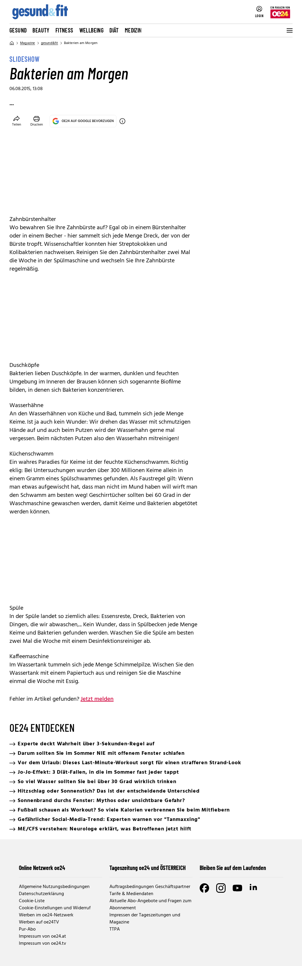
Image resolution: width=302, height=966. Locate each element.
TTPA (114, 929)
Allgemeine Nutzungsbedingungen (54, 887)
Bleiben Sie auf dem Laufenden (233, 867)
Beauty (40, 30)
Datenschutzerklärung (41, 894)
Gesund (18, 30)
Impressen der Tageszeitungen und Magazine (144, 918)
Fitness (64, 30)
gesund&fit (49, 43)
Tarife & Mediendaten (131, 894)
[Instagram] (221, 888)
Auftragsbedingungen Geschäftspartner (149, 887)
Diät (114, 30)
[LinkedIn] (254, 888)
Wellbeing (91, 30)
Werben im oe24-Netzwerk (46, 915)
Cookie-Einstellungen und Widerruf (55, 908)
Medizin (133, 30)
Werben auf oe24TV (39, 922)
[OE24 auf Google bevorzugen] (122, 121)
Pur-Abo (27, 929)
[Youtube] (237, 888)
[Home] (11, 43)
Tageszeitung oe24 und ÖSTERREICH (147, 867)
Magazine (27, 43)
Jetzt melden (97, 699)
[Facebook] (204, 888)
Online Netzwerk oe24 (42, 867)
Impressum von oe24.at (42, 936)
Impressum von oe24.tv (42, 943)
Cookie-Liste (32, 901)
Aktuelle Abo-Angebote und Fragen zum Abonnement (150, 904)
